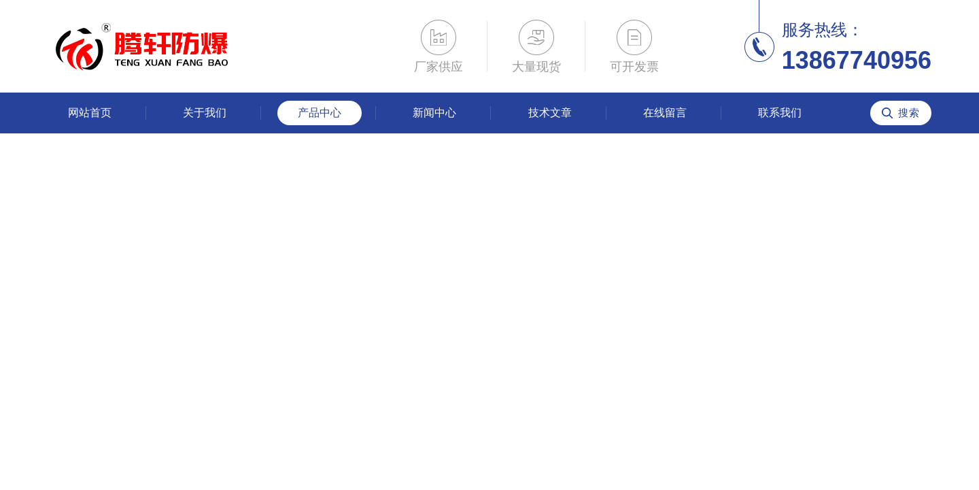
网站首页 (89, 112)
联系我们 (780, 112)
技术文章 (550, 112)
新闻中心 (434, 112)
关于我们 (204, 112)
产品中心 (319, 112)
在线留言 (665, 112)
